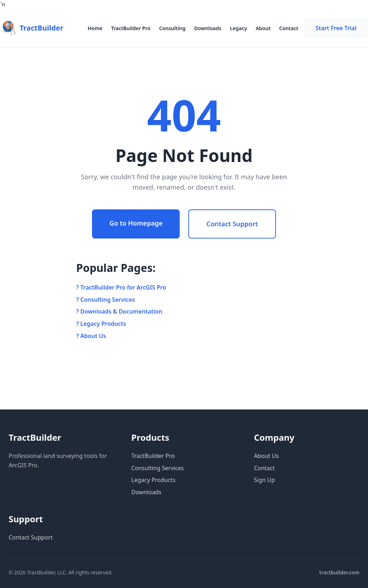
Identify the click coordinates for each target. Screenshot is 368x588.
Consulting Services (157, 468)
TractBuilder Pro (131, 28)
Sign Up (264, 480)
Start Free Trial (336, 28)
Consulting (172, 28)
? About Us (91, 336)
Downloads (207, 28)
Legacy (238, 28)
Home (95, 28)
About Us (266, 456)
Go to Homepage (135, 223)
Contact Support (232, 223)
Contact (288, 28)
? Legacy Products (101, 324)
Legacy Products (153, 480)
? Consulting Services (105, 300)
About (263, 28)
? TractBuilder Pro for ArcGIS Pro (121, 287)
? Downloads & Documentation (119, 311)
